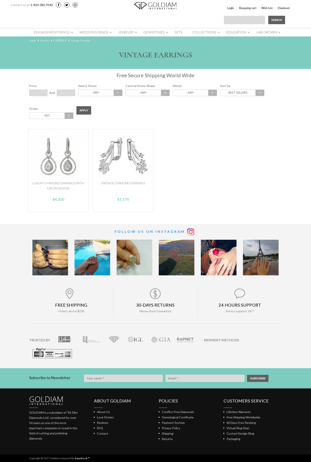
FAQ (100, 428)
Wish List (267, 8)
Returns (167, 439)
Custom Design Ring (240, 433)
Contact (102, 433)
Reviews (102, 422)
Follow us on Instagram (150, 231)
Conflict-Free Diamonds (178, 412)
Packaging (233, 439)
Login (230, 8)
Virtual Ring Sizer (238, 428)
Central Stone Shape (140, 86)
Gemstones (154, 32)
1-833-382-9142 (42, 5)
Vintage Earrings (80, 40)
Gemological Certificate (178, 417)
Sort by (225, 86)
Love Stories (105, 417)
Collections (204, 32)
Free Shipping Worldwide (243, 417)
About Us (103, 412)
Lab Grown (266, 32)
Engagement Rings (52, 32)
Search (276, 20)
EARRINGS (60, 40)
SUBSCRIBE (257, 378)
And (52, 93)
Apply (83, 110)
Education (236, 32)
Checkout (284, 8)
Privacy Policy (171, 428)
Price (32, 86)
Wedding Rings (93, 32)
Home (32, 40)
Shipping (167, 433)
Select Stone (87, 86)
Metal (177, 86)
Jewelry (126, 32)
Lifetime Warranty (239, 412)
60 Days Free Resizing (241, 422)
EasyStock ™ (82, 458)
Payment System (173, 422)
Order (33, 108)
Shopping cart (247, 8)
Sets (178, 32)
